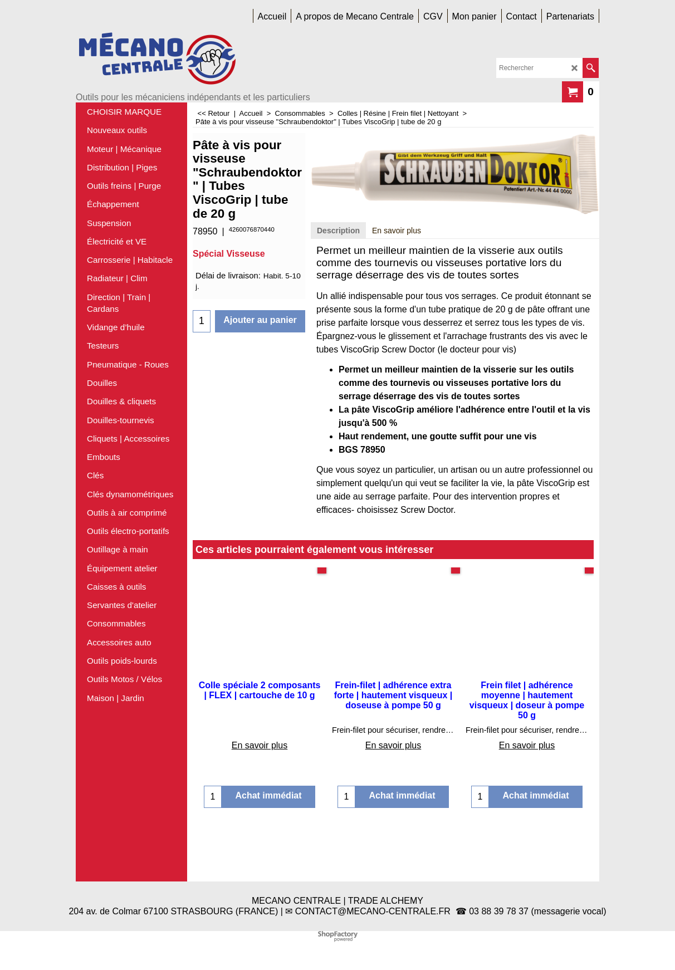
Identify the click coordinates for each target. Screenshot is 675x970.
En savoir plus (396, 281)
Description (338, 281)
